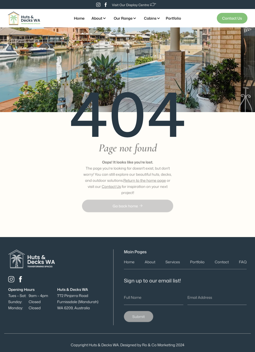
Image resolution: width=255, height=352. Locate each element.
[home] (24, 18)
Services (173, 262)
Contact (221, 262)
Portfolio (173, 18)
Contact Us (232, 18)
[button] (98, 18)
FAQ (242, 262)
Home (79, 18)
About (150, 262)
